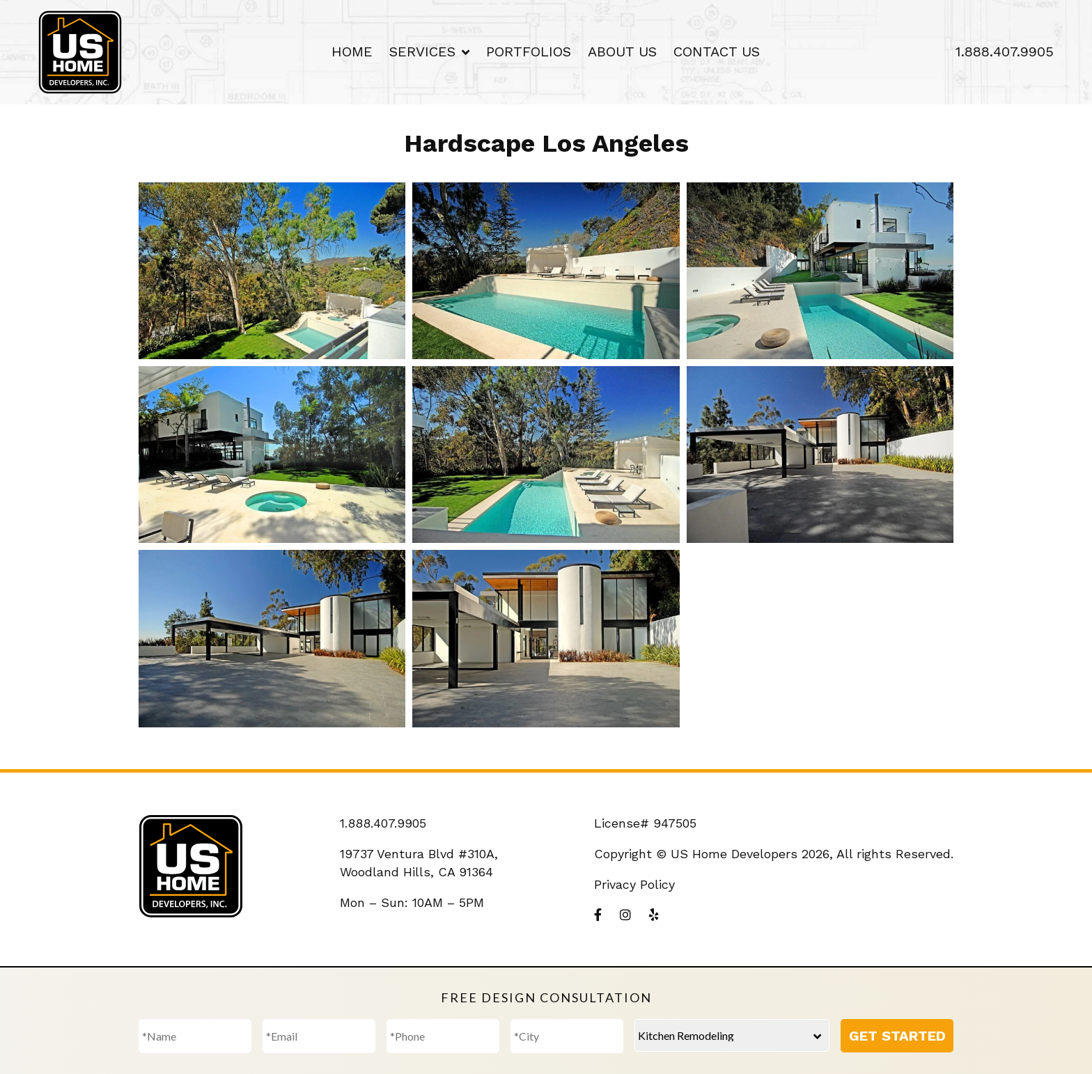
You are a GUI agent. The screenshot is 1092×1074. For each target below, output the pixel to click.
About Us (622, 51)
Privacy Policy (634, 884)
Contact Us (716, 51)
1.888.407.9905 (1005, 51)
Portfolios (528, 51)
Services (422, 51)
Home (352, 51)
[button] (272, 270)
